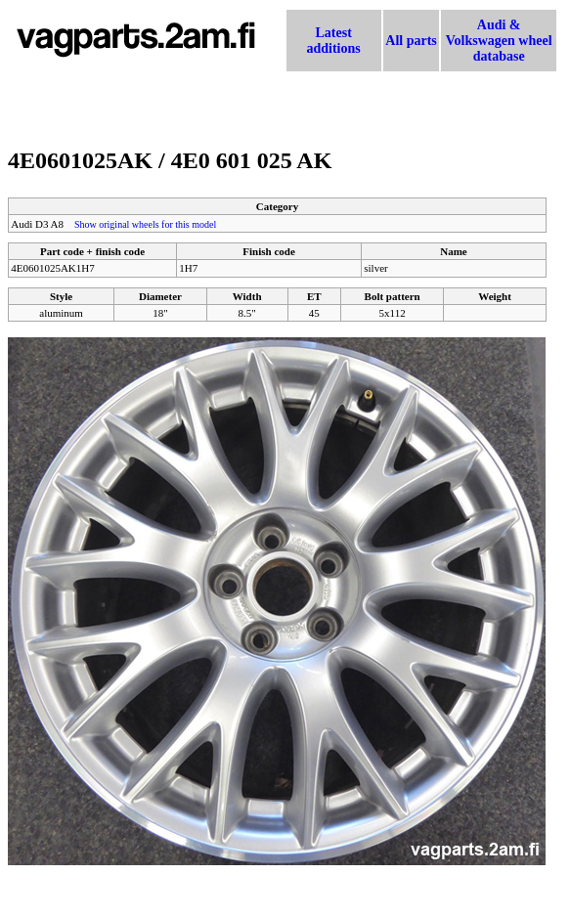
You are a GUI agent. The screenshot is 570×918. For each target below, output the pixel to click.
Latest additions (334, 40)
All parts (411, 40)
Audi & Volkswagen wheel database (499, 41)
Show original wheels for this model (145, 224)
